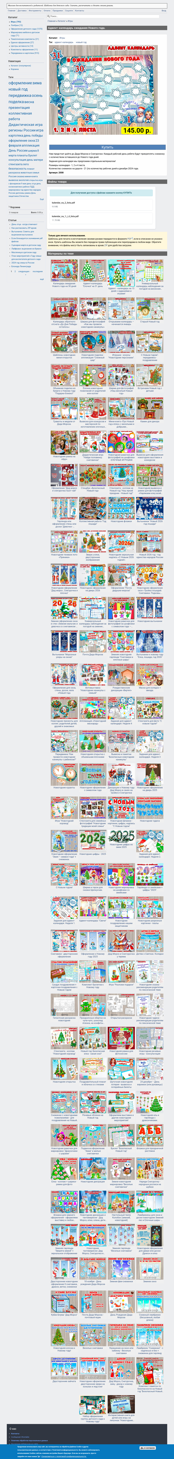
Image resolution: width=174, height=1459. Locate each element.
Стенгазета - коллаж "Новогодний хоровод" (64, 1052)
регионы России (22, 130)
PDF (129, 239)
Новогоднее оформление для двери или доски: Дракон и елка (150, 1251)
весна (29, 102)
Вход (164, 11)
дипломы (20, 193)
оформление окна (22, 140)
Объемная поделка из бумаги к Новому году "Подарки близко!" (64, 391)
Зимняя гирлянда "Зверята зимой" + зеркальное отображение (64, 1251)
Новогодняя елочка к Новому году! (64, 1349)
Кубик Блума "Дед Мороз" (64, 1315)
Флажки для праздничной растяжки (150, 1149)
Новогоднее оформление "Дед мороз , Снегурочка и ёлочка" (64, 590)
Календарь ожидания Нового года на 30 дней (64, 284)
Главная (11, 11)
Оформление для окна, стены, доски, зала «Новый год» (64, 690)
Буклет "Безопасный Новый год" (121, 1149)
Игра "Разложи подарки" (121, 984)
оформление (20, 83)
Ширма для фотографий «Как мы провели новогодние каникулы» (92, 324)
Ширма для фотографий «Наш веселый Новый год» (121, 391)
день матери (35, 159)
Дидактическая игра (26, 125)
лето (26, 164)
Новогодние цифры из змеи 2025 (121, 845)
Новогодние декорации (93, 1181)
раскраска (14, 172)
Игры (70, 21)
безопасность (17, 168)
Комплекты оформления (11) (24, 49)
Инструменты (35, 11)
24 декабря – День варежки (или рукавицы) (149, 1083)
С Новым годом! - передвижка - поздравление (150, 357)
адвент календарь (64, 42)
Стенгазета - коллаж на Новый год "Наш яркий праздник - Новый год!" (121, 491)
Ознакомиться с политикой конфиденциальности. (63, 1456)
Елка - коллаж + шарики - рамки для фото (64, 1183)
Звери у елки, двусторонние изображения (93, 557)
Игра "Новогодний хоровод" (64, 822)
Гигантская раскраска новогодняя (64, 1019)
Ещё (42, 199)
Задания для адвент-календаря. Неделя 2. (150, 855)
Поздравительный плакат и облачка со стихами (93, 1083)
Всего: (34, 212)
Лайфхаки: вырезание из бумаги (26, 249)
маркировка (14, 190)
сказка (20, 176)
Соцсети (69, 11)
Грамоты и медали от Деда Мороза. (64, 422)
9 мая (23, 184)
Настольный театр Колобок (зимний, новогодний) (121, 1217)
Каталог (62, 21)
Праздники (58, 11)
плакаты (22, 155)
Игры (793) (16, 22)
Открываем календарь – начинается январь (121, 323)
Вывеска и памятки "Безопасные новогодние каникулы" (121, 757)
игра (39, 130)
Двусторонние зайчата (64, 1381)
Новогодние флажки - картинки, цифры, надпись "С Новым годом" (121, 823)
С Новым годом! (64, 887)
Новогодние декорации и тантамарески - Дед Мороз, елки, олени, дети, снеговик (93, 1218)
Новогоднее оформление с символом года (93, 788)
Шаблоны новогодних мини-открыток (64, 356)
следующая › (24, 271)
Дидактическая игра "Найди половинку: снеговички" (92, 457)
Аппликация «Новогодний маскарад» (93, 722)
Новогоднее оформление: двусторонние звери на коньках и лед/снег (93, 1384)
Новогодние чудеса (150, 821)
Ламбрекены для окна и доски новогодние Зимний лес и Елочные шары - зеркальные (150, 1218)
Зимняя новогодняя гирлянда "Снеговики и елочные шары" (121, 657)
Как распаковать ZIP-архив (24, 228)
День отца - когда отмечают (24, 224)
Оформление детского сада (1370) (26, 29)
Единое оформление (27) (22, 42)
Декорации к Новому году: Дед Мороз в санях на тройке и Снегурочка (121, 790)
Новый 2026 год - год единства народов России (149, 556)
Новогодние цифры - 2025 (93, 854)
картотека (16, 135)
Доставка (22, 11)
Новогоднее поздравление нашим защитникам (121, 923)
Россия (12, 176)
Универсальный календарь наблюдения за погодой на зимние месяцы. (92, 624)
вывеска (13, 180)
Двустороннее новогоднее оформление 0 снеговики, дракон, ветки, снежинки (64, 1284)
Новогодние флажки (121, 521)
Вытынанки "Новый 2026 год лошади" (150, 522)
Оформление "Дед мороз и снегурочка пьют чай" (64, 489)
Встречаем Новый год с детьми (150, 389)
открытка (33, 180)
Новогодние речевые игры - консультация (150, 1052)
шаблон (25, 187)
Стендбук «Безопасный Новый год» (93, 489)
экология (24, 180)
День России (18, 150)
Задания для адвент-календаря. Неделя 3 (150, 755)
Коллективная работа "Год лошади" (92, 522)
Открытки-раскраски (121, 1018)
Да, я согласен (148, 1448)
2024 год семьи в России (23, 263)
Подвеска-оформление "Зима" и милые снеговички (93, 1151)
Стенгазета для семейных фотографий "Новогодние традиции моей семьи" (93, 823)
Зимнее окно (149, 1281)
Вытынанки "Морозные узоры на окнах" (64, 655)
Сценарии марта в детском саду (26, 245)
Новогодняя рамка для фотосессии (121, 1052)
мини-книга (31, 176)
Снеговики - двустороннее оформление (64, 955)
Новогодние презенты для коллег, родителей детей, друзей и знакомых (64, 723)
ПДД (32, 187)
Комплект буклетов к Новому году (93, 986)
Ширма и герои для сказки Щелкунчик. (93, 888)
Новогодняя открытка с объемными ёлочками (93, 755)
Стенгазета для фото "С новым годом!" (150, 722)
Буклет (32, 155)
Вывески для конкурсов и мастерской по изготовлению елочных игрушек (93, 424)
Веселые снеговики (93, 1348)
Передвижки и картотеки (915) (25, 53)
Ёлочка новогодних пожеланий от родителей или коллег (93, 391)
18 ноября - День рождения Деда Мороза (92, 1282)
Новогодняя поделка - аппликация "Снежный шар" (92, 357)
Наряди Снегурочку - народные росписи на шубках (150, 1184)
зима (37, 83)
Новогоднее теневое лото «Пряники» (64, 556)
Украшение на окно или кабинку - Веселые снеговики (121, 1351)
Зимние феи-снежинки (121, 1281)
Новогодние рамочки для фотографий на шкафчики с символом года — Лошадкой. (121, 624)
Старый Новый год (149, 321)
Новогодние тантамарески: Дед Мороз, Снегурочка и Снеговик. (92, 1251)
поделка (16, 101)
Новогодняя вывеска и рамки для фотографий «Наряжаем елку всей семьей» (150, 491)
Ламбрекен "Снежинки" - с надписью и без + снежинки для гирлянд (149, 1351)
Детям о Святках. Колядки (149, 954)
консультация (17, 159)
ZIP (106, 245)
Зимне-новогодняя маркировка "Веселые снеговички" (121, 1184)
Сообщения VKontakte (20, 1437)
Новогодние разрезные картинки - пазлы (150, 922)
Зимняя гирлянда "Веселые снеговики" (121, 1249)
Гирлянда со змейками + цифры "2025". (150, 888)
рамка (28, 193)
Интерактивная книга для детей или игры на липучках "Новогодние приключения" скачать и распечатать (121, 1418)
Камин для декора (149, 421)
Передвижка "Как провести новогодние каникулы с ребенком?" (64, 757)
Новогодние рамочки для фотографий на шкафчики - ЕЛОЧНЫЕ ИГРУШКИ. (121, 457)
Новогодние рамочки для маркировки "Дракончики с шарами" (64, 1151)
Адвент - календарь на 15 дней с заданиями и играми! (121, 291)
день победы (33, 135)
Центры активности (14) (22, 46)
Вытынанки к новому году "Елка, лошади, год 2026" (149, 655)
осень (37, 95)
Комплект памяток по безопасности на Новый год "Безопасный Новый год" (149, 1389)
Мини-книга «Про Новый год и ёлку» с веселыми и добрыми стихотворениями (121, 424)
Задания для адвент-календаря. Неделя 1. (64, 922)
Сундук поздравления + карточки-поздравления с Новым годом (64, 987)
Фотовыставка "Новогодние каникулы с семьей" (92, 690)
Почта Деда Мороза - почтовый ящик (93, 1316)
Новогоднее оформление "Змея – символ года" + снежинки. (64, 857)
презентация (19, 108)
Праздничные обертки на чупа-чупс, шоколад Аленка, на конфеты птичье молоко (93, 1021)
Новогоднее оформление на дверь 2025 (150, 788)
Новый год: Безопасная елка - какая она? (93, 1052)
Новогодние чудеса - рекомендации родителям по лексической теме (149, 1020)
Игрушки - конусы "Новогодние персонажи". (121, 356)
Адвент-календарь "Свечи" (92, 920)
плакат (31, 168)
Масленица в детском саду (24, 252)
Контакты (79, 11)
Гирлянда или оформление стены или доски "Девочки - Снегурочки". (64, 524)
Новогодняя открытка (64, 1081)
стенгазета (16, 164)
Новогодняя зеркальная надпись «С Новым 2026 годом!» (121, 557)
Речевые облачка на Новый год (92, 1116)
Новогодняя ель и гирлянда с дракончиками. (150, 1118)
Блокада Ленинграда (21, 266)
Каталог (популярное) (21, 66)
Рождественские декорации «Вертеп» (121, 689)
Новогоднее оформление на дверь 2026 (93, 589)
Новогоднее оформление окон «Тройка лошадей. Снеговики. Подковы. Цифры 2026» (150, 591)
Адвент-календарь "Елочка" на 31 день (93, 284)
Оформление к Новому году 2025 (92, 955)
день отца (31, 184)
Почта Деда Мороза (93, 654)
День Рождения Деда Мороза (121, 1316)
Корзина (15, 69)
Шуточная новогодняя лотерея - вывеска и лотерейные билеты (121, 1084)
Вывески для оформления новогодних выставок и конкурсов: (149, 457)
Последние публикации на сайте (24, 1444)
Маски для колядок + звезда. (150, 689)
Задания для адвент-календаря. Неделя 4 (121, 722)
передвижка (20, 95)
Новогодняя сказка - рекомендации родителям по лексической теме (149, 987)
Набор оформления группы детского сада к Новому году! (93, 1419)
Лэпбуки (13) (17, 25)
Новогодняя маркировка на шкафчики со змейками (121, 890)
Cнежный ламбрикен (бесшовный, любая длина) (150, 1317)
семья (35, 172)
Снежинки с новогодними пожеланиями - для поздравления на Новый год (64, 1118)
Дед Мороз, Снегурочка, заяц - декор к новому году (121, 1384)
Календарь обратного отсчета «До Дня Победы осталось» (64, 324)
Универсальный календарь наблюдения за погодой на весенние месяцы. (149, 286)
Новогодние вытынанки (150, 621)
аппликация (30, 145)
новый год (81, 42)
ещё (42, 279)
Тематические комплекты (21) (25, 39)
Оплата (47, 11)
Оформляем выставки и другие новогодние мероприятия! (121, 1118)
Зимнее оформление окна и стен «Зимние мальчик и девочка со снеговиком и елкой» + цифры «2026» (64, 624)
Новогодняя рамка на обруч (64, 457)
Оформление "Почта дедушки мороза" (121, 589)
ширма (32, 150)
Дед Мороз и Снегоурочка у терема (121, 955)
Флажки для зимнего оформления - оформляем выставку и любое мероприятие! (64, 1218)
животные (26, 172)
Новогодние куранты (64, 787)
